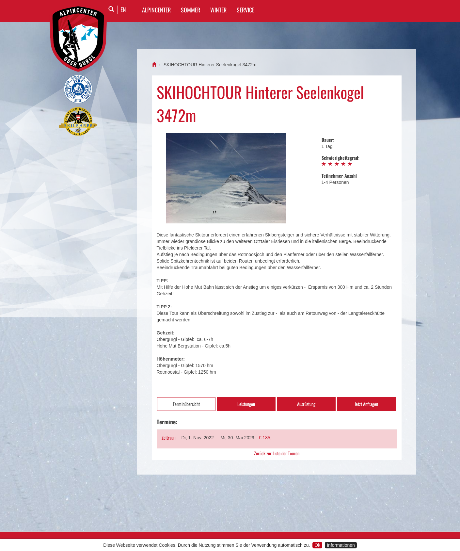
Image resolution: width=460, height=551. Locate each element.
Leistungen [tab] (246, 403)
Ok (317, 545)
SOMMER (190, 10)
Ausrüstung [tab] (306, 403)
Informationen (341, 545)
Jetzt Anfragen (366, 403)
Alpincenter (156, 10)
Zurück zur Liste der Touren (276, 453)
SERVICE (245, 10)
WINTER (218, 10)
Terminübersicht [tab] (186, 403)
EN (123, 9)
